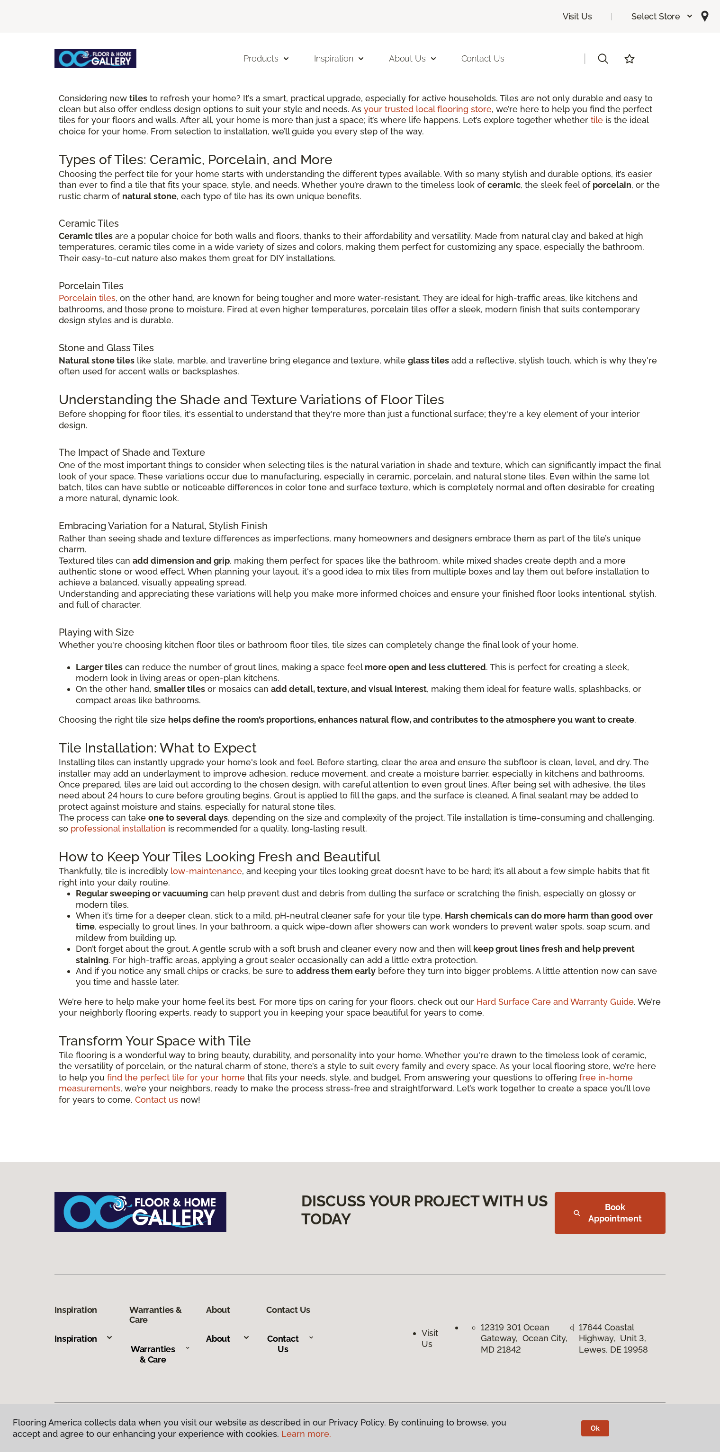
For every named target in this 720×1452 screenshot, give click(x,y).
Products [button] (266, 58)
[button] (662, 16)
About (228, 1339)
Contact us (156, 1100)
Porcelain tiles (87, 298)
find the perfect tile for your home (176, 1077)
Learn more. (306, 1434)
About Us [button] (413, 58)
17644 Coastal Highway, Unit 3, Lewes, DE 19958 (613, 1338)
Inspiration (83, 1339)
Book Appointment (608, 1212)
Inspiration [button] (339, 58)
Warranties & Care (160, 1354)
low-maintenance (206, 871)
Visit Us (577, 16)
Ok (595, 1428)
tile (597, 120)
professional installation (118, 828)
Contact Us (482, 58)
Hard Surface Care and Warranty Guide (555, 1002)
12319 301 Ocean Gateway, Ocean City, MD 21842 (524, 1338)
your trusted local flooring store (428, 109)
